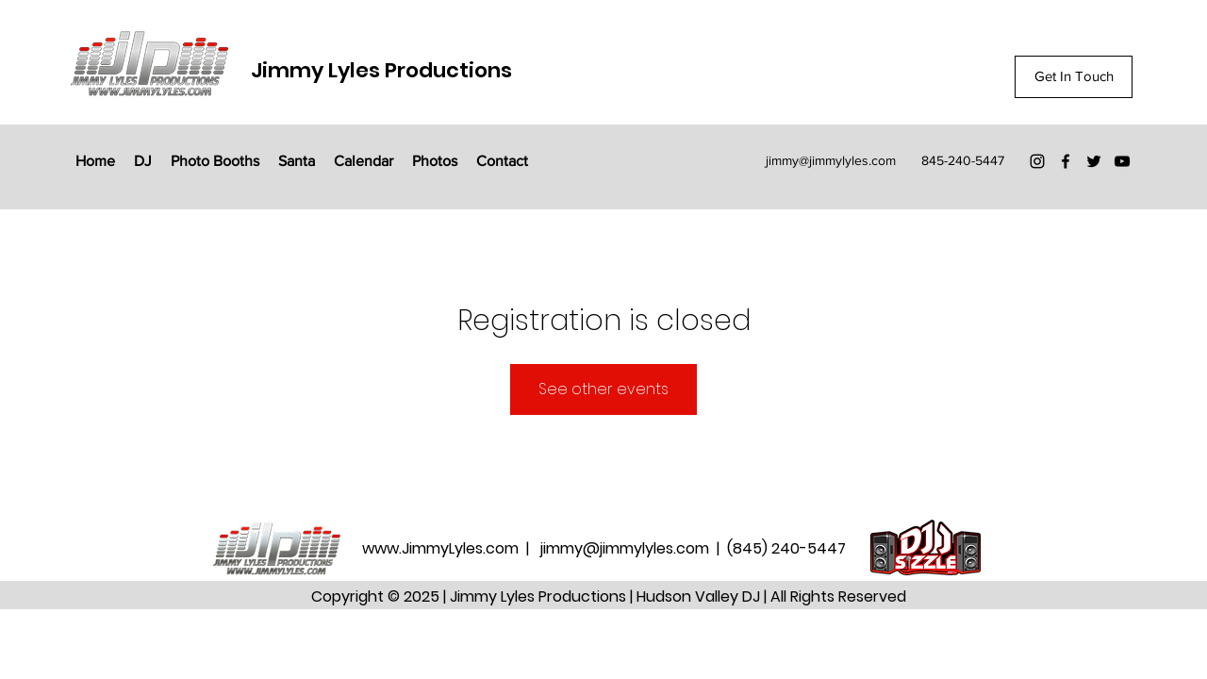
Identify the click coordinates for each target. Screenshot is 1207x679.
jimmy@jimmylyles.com (831, 160)
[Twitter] (1093, 161)
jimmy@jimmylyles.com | (633, 548)
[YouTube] (1122, 161)
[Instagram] (1037, 161)
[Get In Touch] (1074, 77)
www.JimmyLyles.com (442, 548)
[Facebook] (1065, 161)
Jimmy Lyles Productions (381, 70)
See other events (603, 389)
